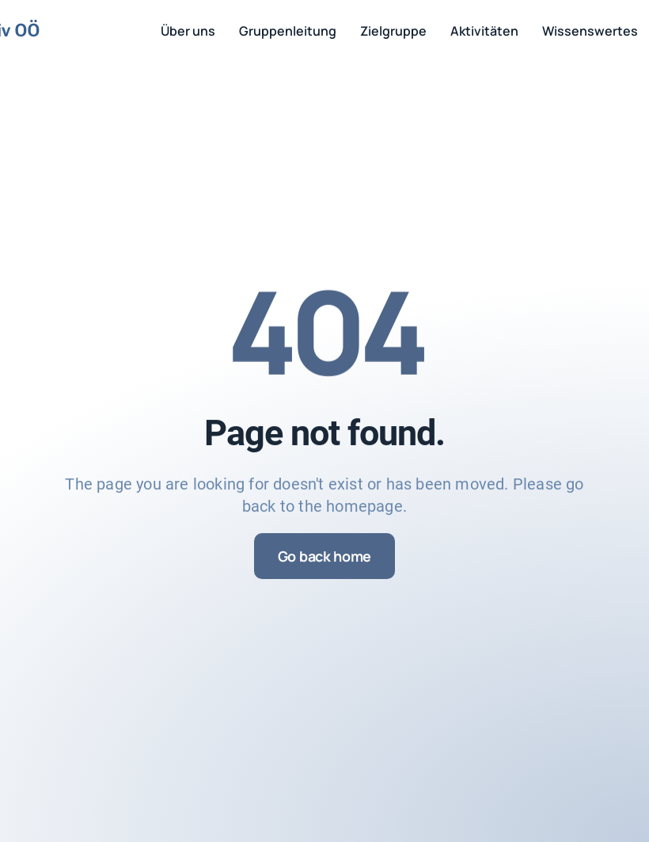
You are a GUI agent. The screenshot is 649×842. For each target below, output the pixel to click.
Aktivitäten (484, 31)
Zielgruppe (393, 31)
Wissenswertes (590, 31)
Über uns (188, 31)
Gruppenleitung (287, 31)
